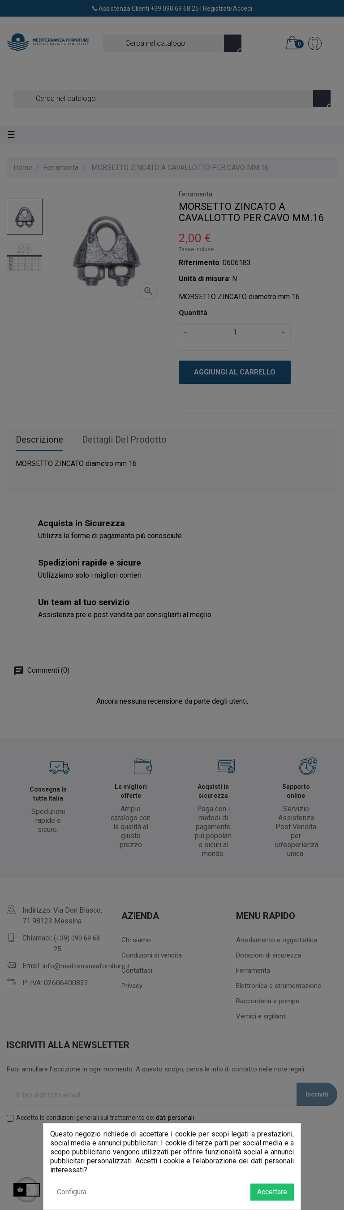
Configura (71, 1192)
